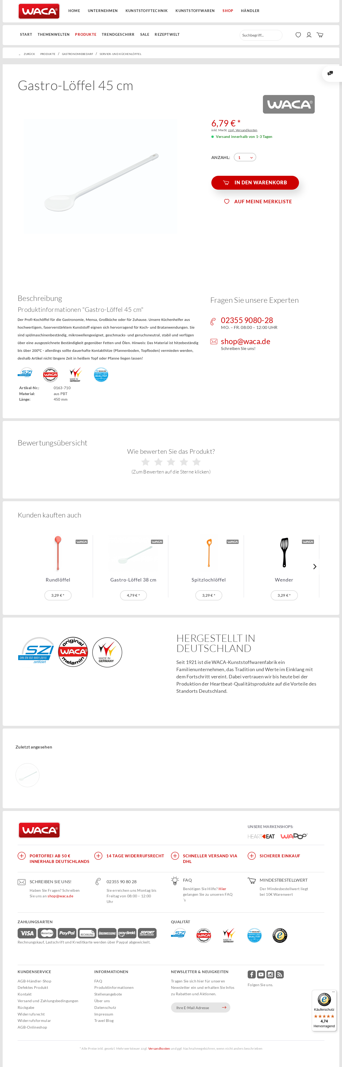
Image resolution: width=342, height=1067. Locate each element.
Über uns (102, 1000)
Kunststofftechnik (147, 11)
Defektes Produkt (33, 987)
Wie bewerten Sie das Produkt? (171, 461)
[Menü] (333, 993)
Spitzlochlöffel (209, 580)
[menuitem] (27, 35)
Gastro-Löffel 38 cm (133, 580)
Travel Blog (104, 1020)
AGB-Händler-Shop (34, 981)
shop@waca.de (60, 896)
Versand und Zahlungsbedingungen (48, 1000)
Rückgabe (26, 1007)
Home (74, 11)
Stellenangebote (108, 994)
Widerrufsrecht (31, 1014)
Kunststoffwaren (195, 11)
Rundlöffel (58, 580)
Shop (228, 11)
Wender (284, 580)
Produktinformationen (114, 987)
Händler (250, 11)
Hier (222, 888)
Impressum (104, 1014)
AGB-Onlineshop (32, 1027)
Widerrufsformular (34, 1020)
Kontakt (25, 994)
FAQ (98, 981)
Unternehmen (103, 11)
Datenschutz (105, 1007)
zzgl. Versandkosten (243, 130)
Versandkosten (159, 1048)
